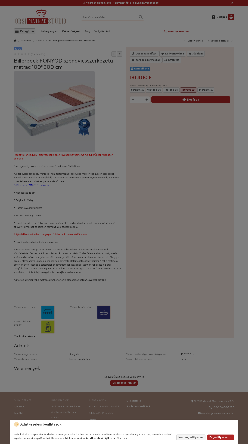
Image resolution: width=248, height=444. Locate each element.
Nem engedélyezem (190, 437)
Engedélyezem (220, 437)
